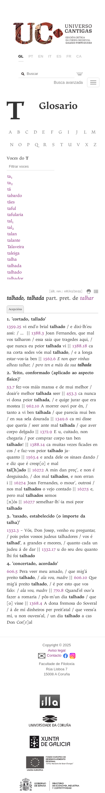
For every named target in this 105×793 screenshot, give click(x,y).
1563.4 (32, 457)
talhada (14, 265)
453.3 (71, 393)
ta (9, 176)
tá (9, 189)
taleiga (13, 253)
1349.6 (61, 418)
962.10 (32, 406)
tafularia (15, 214)
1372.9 (46, 431)
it (50, 56)
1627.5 (83, 489)
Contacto (54, 656)
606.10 (80, 577)
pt (31, 56)
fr (68, 56)
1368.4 (35, 603)
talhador (15, 278)
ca (79, 56)
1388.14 (37, 444)
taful (11, 208)
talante (13, 240)
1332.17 (48, 549)
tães (11, 202)
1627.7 (28, 501)
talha (12, 259)
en (40, 56)
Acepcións (15, 309)
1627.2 (38, 470)
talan (12, 233)
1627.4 (20, 482)
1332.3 (13, 530)
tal (10, 221)
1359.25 (14, 326)
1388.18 (79, 345)
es (59, 56)
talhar (87, 298)
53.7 (10, 387)
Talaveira (15, 246)
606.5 (12, 571)
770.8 (58, 590)
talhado (14, 272)
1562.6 (49, 358)
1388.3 (37, 333)
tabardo (14, 195)
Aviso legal (57, 650)
